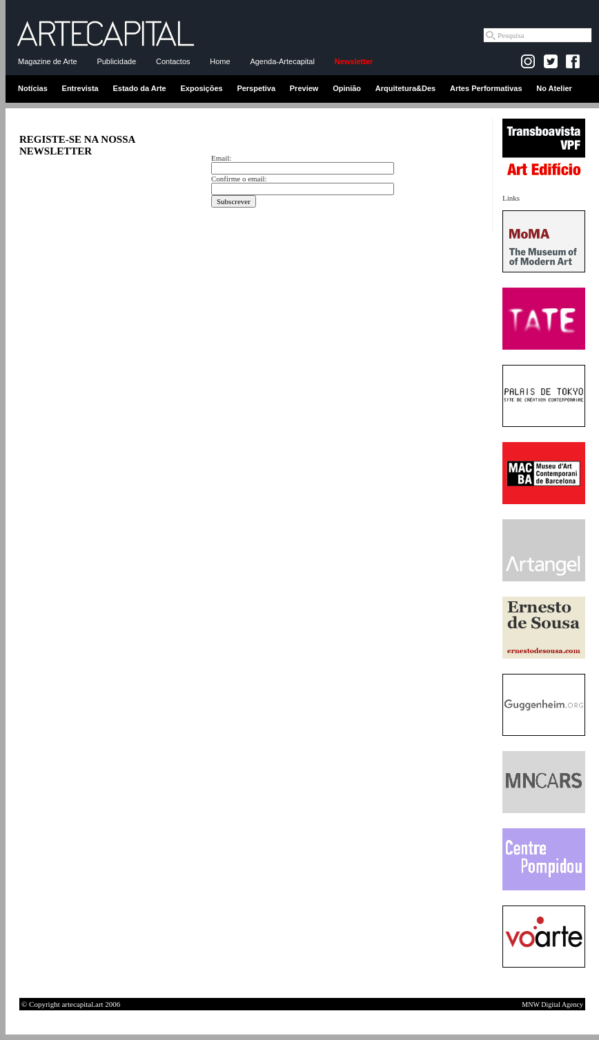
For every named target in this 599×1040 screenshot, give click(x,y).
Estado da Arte (139, 88)
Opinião (347, 88)
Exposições (201, 88)
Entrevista (80, 88)
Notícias (33, 88)
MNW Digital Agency (552, 1004)
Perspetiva (256, 88)
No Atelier (554, 88)
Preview (304, 88)
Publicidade (116, 61)
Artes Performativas (486, 88)
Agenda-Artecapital (282, 61)
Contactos (173, 61)
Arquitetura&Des (405, 88)
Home (220, 61)
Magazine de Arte (47, 61)
